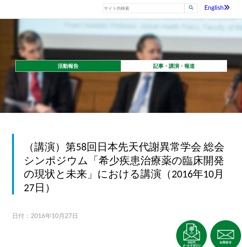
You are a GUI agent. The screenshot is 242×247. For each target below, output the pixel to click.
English (217, 7)
